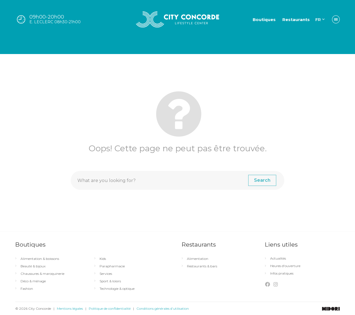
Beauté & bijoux (33, 266)
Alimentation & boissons (40, 259)
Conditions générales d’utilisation (162, 308)
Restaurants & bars (202, 266)
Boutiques (264, 19)
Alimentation (197, 259)
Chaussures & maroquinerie (42, 274)
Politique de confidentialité (110, 308)
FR (318, 19)
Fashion (27, 289)
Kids (103, 259)
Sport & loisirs (110, 281)
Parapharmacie (112, 266)
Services (106, 274)
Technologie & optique (117, 289)
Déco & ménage (33, 281)
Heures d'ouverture (285, 266)
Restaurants (296, 19)
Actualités (278, 258)
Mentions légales (70, 308)
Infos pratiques (281, 273)
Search (262, 180)
